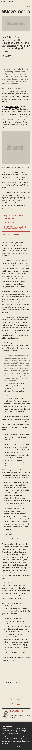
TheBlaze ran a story (9, 243)
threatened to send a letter (17, 175)
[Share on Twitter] (14, 699)
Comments (16, 704)
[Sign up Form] (16, 222)
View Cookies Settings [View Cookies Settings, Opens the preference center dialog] (16, 746)
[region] (16, 736)
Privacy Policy (18, 226)
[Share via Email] (18, 699)
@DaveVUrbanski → (16, 720)
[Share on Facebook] (11, 699)
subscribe (11, 1)
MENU (28, 6)
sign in (3, 1)
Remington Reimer (12, 106)
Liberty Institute (16, 112)
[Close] (30, 724)
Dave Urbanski (7, 55)
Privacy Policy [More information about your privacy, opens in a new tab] (7, 743)
